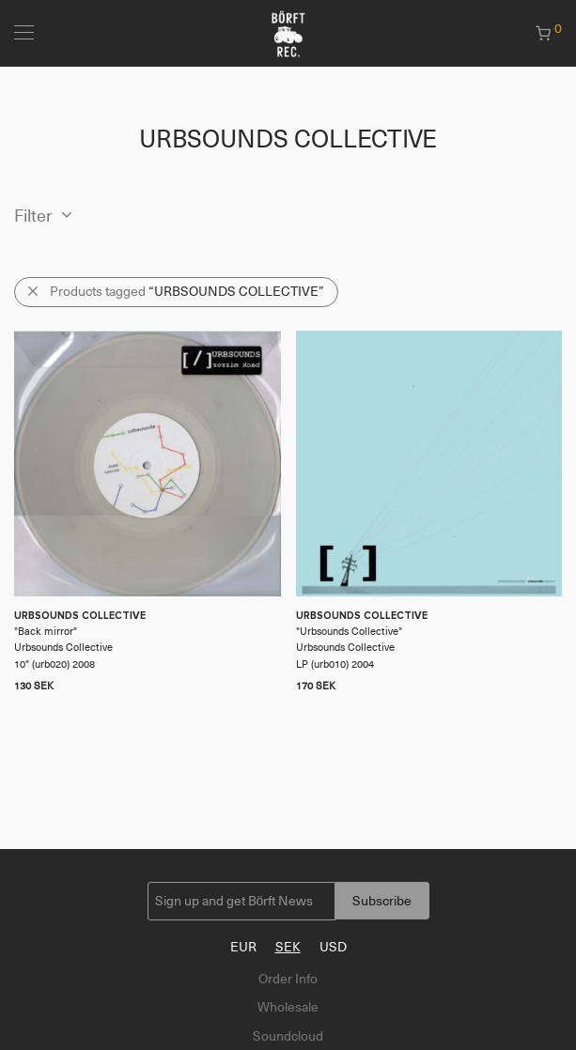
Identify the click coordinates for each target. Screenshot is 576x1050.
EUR (243, 946)
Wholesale (288, 1006)
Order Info (288, 978)
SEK (288, 946)
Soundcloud (288, 1035)
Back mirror (45, 631)
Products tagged (187, 291)
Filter (33, 216)
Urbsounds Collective (349, 631)
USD (333, 946)
